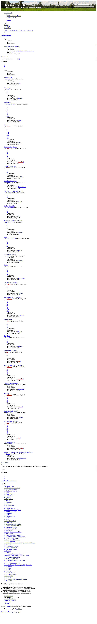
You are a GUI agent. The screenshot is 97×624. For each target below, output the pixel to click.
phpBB (9, 606)
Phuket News (7, 102)
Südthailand (6, 36)
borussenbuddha (11, 238)
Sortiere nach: (25, 466)
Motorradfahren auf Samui (11, 421)
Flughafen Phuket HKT (10, 166)
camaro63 (20, 315)
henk (19, 142)
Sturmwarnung (8, 393)
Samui (5, 124)
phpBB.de (19, 609)
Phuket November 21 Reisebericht (13, 297)
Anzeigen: (9, 466)
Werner (20, 293)
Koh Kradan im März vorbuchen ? (13, 191)
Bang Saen (7, 336)
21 (8, 136)
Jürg (19, 216)
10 (8, 116)
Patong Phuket (8, 319)
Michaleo (9, 148)
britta (8, 337)
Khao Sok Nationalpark (10, 181)
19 (8, 133)
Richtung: (41, 466)
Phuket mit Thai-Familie (10, 350)
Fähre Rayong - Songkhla (11, 282)
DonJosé (20, 176)
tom (8, 126)
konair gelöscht (11, 104)
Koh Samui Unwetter (9, 442)
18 (8, 132)
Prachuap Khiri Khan (9, 206)
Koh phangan (7, 88)
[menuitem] (14, 16)
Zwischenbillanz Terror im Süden (13, 220)
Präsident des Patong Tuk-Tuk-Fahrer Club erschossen (18, 452)
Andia (19, 201)
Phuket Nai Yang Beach (10, 147)
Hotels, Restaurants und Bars (11, 46)
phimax (20, 98)
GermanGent (10, 207)
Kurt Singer (21, 278)
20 (8, 135)
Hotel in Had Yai (8, 77)
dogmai (8, 79)
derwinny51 (9, 443)
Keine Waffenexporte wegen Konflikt (14, 365)
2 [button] (4, 66)
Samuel (8, 454)
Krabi (5, 237)
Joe (19, 83)
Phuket (6, 265)
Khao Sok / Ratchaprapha (11, 383)
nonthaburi (9, 384)
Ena (8, 89)
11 (8, 311)
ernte (19, 120)
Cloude (9, 192)
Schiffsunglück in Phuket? (11, 411)
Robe (11, 52)
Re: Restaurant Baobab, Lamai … (24, 51)
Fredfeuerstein (22, 187)
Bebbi (7, 222)
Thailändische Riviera (10, 254)
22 (8, 138)
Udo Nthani (9, 412)
